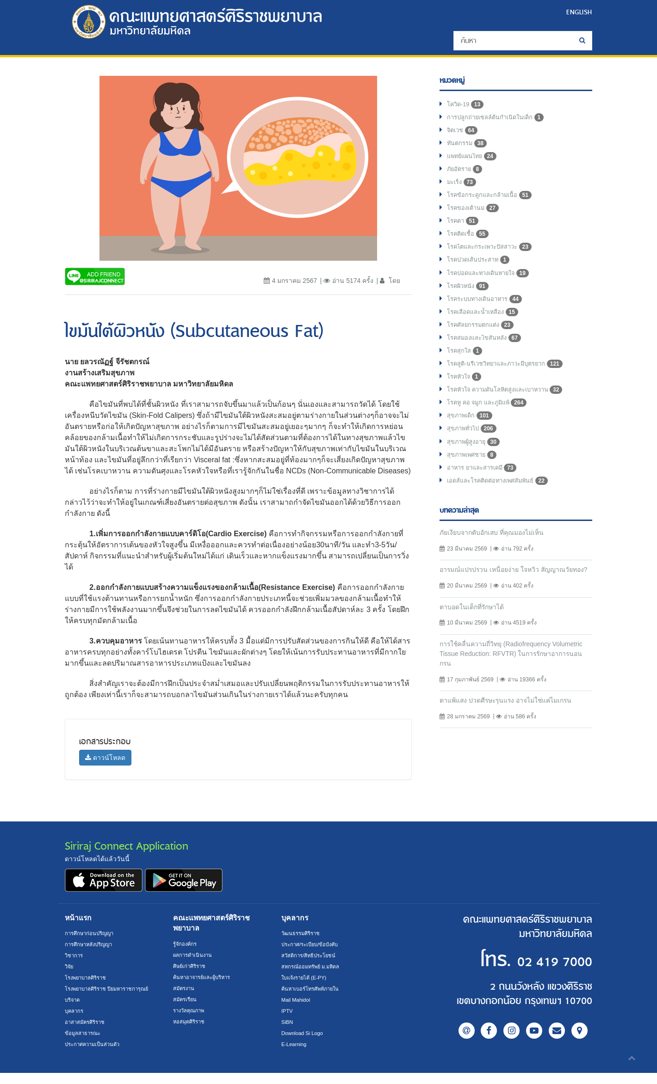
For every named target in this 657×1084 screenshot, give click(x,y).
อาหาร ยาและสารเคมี (485, 494)
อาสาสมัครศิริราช (87, 1033)
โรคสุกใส (466, 369)
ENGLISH (578, 12)
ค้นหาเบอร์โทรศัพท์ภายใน (313, 989)
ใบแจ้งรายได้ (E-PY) (306, 977)
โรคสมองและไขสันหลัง (487, 355)
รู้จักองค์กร (186, 944)
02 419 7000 (535, 960)
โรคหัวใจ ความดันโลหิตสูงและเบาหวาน (511, 410)
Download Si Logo (304, 1033)
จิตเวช (463, 133)
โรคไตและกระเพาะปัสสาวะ (494, 258)
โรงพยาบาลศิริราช (88, 977)
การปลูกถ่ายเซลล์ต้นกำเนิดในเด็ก (500, 119)
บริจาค (73, 1011)
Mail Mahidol (297, 1000)
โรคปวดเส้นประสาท (482, 272)
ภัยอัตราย (466, 175)
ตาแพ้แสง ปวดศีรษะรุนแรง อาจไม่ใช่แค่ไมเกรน (513, 741)
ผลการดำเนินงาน (194, 955)
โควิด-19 (466, 105)
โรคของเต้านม (475, 216)
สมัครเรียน (186, 999)
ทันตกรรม (468, 147)
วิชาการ (75, 955)
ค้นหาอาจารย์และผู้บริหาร (205, 977)
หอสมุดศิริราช (190, 1021)
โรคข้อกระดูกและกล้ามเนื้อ (493, 202)
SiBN (287, 1022)
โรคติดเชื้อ (469, 244)
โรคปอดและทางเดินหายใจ (492, 286)
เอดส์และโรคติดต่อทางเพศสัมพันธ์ (502, 507)
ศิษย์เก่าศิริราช (191, 966)
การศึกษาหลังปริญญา (91, 944)
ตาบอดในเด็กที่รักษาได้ (475, 645)
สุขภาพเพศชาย (474, 480)
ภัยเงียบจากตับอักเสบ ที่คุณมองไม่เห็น (497, 559)
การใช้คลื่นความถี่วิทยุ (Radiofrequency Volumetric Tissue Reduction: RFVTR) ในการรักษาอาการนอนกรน (511, 693)
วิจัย (69, 966)
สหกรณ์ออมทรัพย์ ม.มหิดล (313, 966)
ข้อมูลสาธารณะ (84, 1044)
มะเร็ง (462, 188)
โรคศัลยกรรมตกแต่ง (483, 341)
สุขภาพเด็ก (471, 438)
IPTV (287, 1011)
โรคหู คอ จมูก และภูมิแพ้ (490, 424)
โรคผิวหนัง (469, 299)
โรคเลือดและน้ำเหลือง (486, 327)
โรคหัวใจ (466, 396)
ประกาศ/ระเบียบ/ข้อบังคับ (313, 944)
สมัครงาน (185, 988)
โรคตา (464, 230)
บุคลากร (75, 1022)
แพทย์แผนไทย (474, 161)
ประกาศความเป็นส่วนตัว (95, 1055)
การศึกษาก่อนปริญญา (91, 933)
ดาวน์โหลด (105, 757)
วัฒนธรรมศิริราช (302, 933)
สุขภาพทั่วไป (474, 452)
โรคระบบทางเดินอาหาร (488, 313)
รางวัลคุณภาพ (191, 1010)
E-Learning (295, 1044)
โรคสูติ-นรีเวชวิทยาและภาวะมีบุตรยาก (511, 383)
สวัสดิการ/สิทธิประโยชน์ (310, 955)
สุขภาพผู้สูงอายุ (475, 466)
